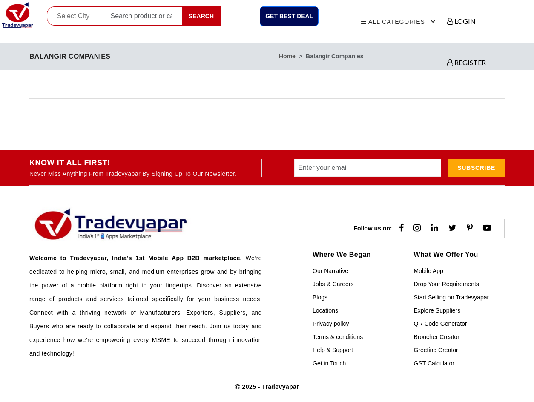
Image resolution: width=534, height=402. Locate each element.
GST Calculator (434, 363)
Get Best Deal (289, 16)
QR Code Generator (440, 323)
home (287, 56)
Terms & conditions (338, 336)
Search (201, 16)
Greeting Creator (436, 350)
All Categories (399, 20)
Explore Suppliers (437, 310)
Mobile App (428, 270)
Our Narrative (330, 270)
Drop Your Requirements (446, 284)
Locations (325, 310)
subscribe (476, 167)
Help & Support (333, 350)
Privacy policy (331, 323)
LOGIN (461, 21)
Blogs (320, 297)
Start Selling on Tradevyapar (451, 297)
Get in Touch (329, 363)
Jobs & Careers (333, 284)
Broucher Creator (436, 336)
